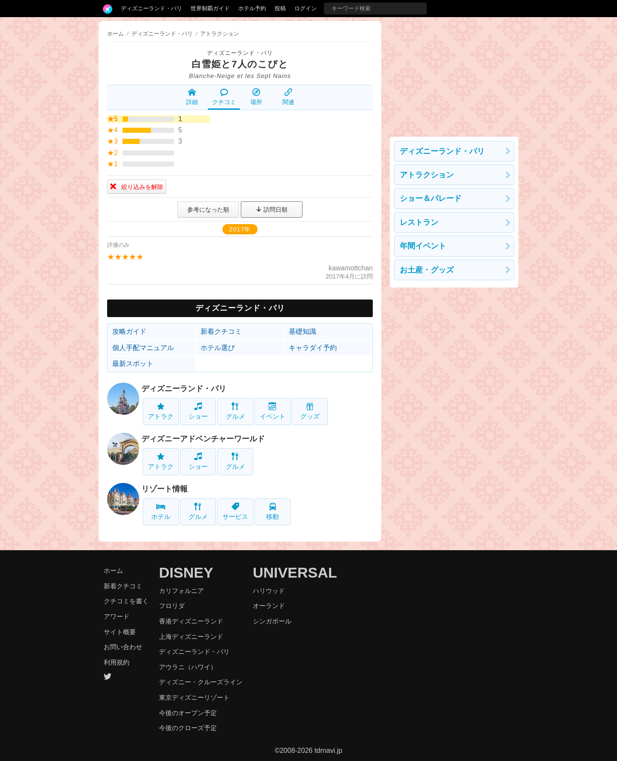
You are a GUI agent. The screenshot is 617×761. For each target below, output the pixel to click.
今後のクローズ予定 (188, 727)
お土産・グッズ (427, 270)
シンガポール (272, 621)
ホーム (115, 33)
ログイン (305, 8)
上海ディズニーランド (191, 636)
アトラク (161, 411)
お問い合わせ (123, 646)
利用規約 (116, 662)
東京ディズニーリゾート (194, 697)
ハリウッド (269, 590)
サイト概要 (120, 631)
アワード (116, 616)
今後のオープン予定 (188, 712)
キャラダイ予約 (313, 347)
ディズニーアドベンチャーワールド (203, 438)
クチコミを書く (126, 601)
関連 (288, 96)
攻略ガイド (129, 331)
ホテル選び (218, 347)
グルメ (235, 411)
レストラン (419, 222)
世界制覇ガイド (210, 8)
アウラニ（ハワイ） (188, 667)
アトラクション (427, 175)
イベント (272, 411)
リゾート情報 (164, 489)
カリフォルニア (181, 590)
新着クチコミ (221, 331)
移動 (272, 511)
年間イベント (423, 246)
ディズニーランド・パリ (151, 8)
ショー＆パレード (430, 198)
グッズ (310, 411)
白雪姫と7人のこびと (240, 64)
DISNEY (186, 572)
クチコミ (224, 96)
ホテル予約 (252, 8)
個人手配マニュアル (143, 347)
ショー (198, 411)
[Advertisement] (454, 74)
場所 (256, 96)
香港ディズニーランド (191, 621)
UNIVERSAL (295, 572)
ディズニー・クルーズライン (201, 682)
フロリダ (172, 605)
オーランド (269, 605)
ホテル (161, 511)
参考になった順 (208, 209)
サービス (235, 511)
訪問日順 (272, 209)
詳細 (192, 96)
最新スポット (132, 363)
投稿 (280, 8)
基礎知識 (302, 331)
